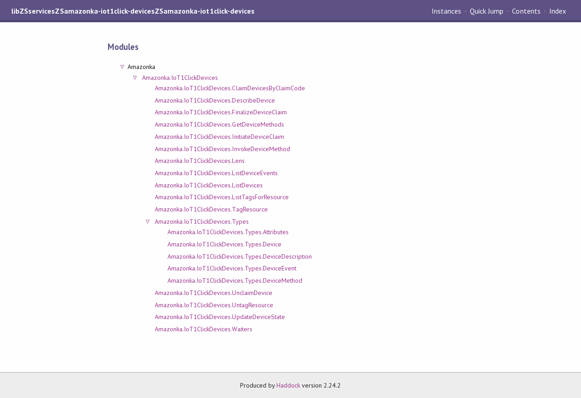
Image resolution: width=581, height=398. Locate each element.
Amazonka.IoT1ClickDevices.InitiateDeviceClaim (219, 137)
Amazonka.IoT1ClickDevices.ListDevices (209, 185)
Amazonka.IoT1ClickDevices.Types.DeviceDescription (239, 256)
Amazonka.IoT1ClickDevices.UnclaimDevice (213, 293)
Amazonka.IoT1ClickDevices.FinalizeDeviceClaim (221, 112)
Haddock (288, 385)
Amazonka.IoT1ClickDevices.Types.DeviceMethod (234, 280)
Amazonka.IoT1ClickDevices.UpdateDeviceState (220, 317)
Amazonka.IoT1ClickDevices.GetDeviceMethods (219, 124)
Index (557, 10)
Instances (446, 10)
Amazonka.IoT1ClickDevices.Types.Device (224, 244)
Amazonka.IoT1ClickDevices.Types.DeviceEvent (231, 268)
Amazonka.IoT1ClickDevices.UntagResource (214, 305)
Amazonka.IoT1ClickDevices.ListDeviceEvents (216, 173)
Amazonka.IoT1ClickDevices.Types (202, 221)
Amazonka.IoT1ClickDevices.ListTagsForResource (222, 197)
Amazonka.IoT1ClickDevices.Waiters (203, 329)
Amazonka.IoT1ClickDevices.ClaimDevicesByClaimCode (230, 88)
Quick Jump (486, 10)
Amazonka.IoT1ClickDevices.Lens (200, 161)
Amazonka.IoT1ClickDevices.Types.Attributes (228, 232)
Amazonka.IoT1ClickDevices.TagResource (211, 209)
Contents (526, 10)
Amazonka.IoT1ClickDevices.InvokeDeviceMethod (222, 149)
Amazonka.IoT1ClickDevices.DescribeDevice (215, 100)
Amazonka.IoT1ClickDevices (180, 78)
